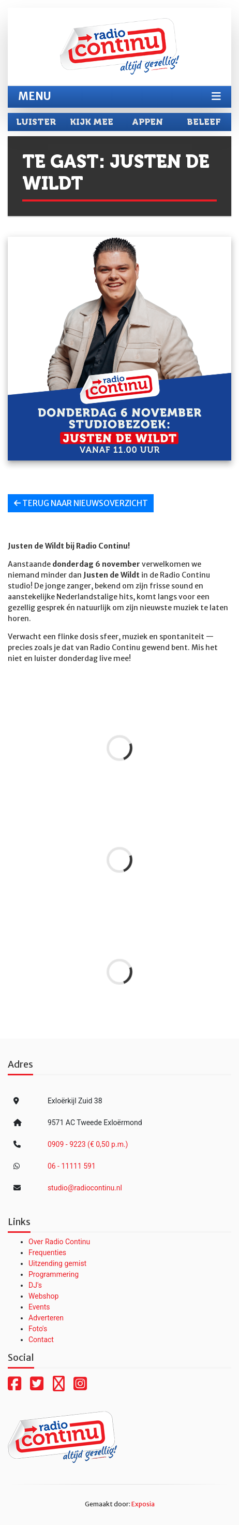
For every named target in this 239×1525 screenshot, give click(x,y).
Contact (41, 1339)
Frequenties (47, 1252)
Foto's (37, 1329)
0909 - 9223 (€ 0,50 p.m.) (88, 1144)
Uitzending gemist (57, 1263)
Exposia (143, 1504)
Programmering (53, 1274)
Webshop (43, 1296)
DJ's (35, 1285)
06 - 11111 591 (72, 1166)
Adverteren (46, 1318)
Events (39, 1307)
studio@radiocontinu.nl (85, 1188)
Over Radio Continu (59, 1242)
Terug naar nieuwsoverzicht (81, 503)
